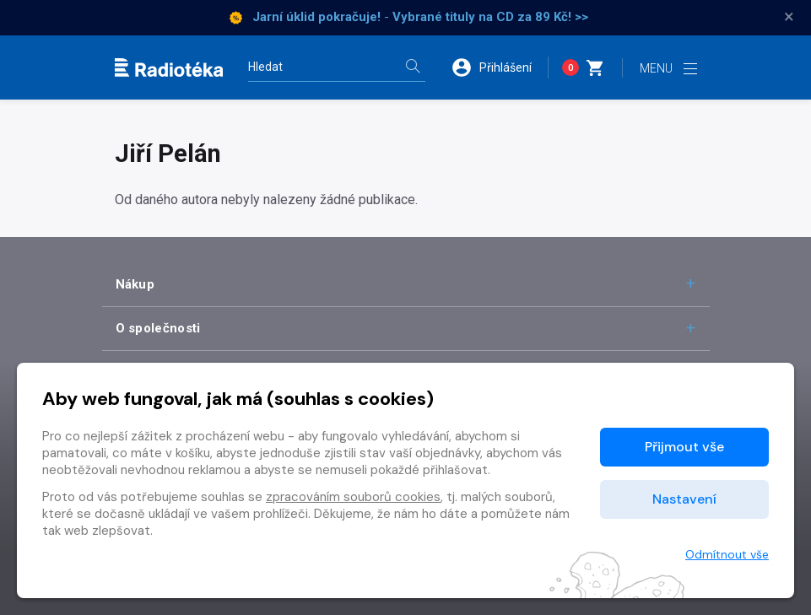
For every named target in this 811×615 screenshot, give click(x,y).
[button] (500, 67)
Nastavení (684, 499)
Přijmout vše (684, 447)
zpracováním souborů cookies (353, 496)
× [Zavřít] (789, 17)
